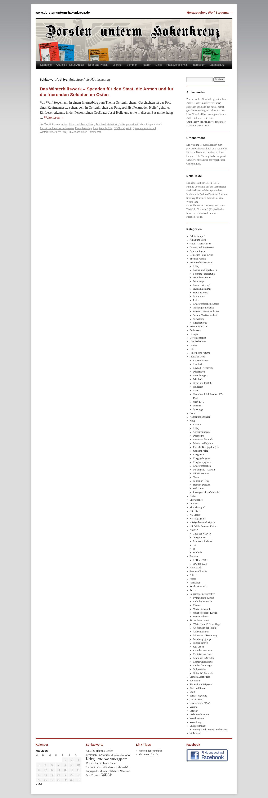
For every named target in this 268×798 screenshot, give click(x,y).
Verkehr (194, 710)
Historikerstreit (200, 642)
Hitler (193, 349)
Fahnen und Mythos (203, 443)
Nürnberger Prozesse (203, 307)
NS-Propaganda (198, 518)
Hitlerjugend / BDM (200, 352)
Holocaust (198, 386)
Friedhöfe (198, 379)
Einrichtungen (200, 375)
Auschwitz (198, 364)
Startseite (46, 64)
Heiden (193, 345)
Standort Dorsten (201, 484)
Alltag (64, 124)
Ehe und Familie (198, 258)
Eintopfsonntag (83, 128)
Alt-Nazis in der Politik (204, 627)
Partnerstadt (196, 567)
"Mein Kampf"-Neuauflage (206, 624)
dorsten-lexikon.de (148, 754)
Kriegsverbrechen (202, 465)
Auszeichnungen (201, 431)
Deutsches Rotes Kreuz (201, 254)
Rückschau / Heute (199, 620)
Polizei (193, 575)
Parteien (194, 556)
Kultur (193, 496)
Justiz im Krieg (200, 450)
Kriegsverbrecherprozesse (206, 303)
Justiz (195, 300)
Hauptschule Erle (102, 128)
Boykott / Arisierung (203, 367)
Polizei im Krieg (201, 480)
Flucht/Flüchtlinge (202, 288)
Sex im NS (195, 680)
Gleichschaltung (198, 341)
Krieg (91, 124)
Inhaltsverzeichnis (176, 64)
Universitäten (196, 699)
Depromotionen (197, 251)
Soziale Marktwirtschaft (205, 315)
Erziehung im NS (198, 326)
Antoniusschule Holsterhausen (57, 128)
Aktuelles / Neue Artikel (70, 64)
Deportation (199, 371)
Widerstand (195, 733)
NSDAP (194, 529)
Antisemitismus (201, 360)
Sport (192, 691)
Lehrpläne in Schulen (203, 658)
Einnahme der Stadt (203, 439)
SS (194, 548)
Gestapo (194, 334)
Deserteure (198, 435)
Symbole (197, 552)
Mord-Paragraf (197, 507)
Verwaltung (198, 318)
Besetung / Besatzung (204, 273)
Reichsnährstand (198, 586)
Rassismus (195, 582)
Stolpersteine (199, 669)
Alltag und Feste (78, 124)
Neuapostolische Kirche (205, 612)
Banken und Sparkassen (202, 247)
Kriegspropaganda (202, 462)
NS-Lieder (195, 514)
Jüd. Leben (198, 646)
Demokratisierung (202, 277)
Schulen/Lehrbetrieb (107, 124)
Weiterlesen (54, 117)
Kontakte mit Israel (202, 654)
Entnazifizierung (201, 285)
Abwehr (197, 424)
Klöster (196, 605)
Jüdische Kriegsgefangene (206, 447)
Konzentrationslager (200, 416)
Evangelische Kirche (203, 597)
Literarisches (196, 499)
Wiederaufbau (200, 322)
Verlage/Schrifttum (199, 714)
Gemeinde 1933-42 (202, 383)
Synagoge (198, 409)
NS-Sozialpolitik (122, 128)
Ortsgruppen (199, 537)
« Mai (39, 784)
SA (194, 545)
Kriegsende (198, 454)
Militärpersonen (201, 473)
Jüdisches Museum (202, 650)
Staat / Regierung (198, 695)
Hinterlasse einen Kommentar (84, 132)
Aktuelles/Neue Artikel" (199, 121)
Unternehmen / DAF (200, 703)
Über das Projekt (98, 64)
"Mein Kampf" (197, 236)
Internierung (199, 296)
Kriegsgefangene (201, 458)
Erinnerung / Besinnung (205, 635)
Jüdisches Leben (198, 356)
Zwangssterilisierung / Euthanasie (210, 729)
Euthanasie (195, 330)
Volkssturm (198, 488)
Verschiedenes (197, 718)
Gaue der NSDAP (202, 533)
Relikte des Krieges (203, 665)
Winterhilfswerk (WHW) (53, 132)
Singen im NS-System (201, 684)
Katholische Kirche (202, 601)
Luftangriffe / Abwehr (204, 469)
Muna (196, 477)
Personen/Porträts (198, 571)
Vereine (193, 706)
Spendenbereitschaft (144, 128)
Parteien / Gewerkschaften (206, 311)
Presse (193, 578)
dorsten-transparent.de (150, 750)
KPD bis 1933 (200, 560)
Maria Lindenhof (201, 609)
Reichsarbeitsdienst (202, 541)
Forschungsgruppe (202, 639)
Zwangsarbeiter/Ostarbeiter (206, 492)
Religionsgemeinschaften (202, 593)
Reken (193, 590)
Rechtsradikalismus (203, 661)
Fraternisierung (200, 292)
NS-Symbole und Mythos (202, 522)
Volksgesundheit (129, 124)
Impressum (198, 64)
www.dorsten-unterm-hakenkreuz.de (63, 12)
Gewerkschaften (198, 337)
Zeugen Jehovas (201, 616)
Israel (195, 390)
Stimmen (132, 64)
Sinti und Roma (197, 688)
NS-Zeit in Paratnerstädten (203, 526)
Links (158, 64)
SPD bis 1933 (200, 563)
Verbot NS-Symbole (203, 673)
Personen (197, 405)
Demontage (198, 281)
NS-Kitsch (195, 511)
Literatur (117, 64)
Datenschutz (216, 64)
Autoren (146, 64)
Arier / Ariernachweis (200, 243)
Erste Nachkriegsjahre (201, 262)
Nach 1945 (198, 401)
